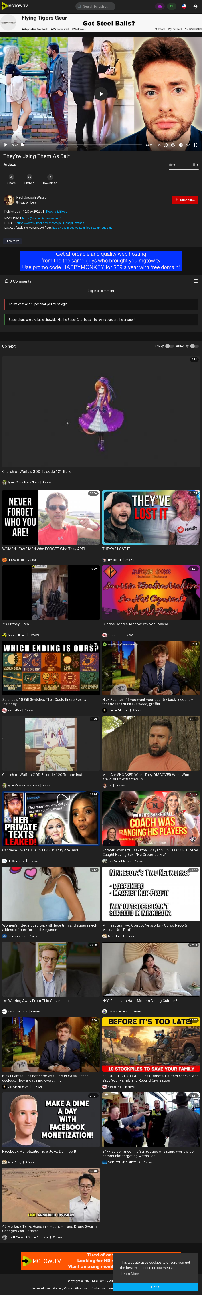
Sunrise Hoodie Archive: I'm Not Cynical (135, 624)
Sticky (159, 346)
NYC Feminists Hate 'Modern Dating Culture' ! (139, 1000)
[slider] (82, 144)
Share (11, 179)
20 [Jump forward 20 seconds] (173, 145)
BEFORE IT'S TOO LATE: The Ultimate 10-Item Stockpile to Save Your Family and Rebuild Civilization (150, 1078)
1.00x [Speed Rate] (159, 145)
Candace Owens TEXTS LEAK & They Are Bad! (40, 850)
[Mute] (180, 145)
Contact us (98, 1288)
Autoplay (182, 346)
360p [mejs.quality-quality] (188, 145)
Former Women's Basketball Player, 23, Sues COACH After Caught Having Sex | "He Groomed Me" (150, 852)
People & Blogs (56, 211)
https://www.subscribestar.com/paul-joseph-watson (50, 223)
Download (50, 179)
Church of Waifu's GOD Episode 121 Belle (36, 471)
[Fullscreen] (196, 145)
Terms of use (40, 1288)
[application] (101, 94)
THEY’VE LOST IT (116, 549)
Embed (29, 179)
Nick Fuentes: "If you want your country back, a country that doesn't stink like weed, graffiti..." (147, 701)
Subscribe (185, 200)
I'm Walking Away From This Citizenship (35, 1000)
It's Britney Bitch (15, 624)
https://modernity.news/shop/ (41, 218)
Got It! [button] (155, 1287)
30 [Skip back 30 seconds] (166, 145)
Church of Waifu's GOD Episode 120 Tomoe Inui (42, 774)
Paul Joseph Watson (32, 197)
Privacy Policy (62, 1288)
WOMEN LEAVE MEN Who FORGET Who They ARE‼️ (44, 549)
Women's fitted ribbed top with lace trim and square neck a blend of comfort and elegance (49, 927)
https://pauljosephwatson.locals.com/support (82, 227)
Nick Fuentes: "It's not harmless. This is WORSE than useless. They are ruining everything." (45, 1078)
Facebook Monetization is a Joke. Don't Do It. (39, 1151)
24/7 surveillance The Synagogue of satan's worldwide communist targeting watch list (148, 1153)
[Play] (6, 145)
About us (81, 1288)
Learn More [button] (130, 1274)
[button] (184, 6)
